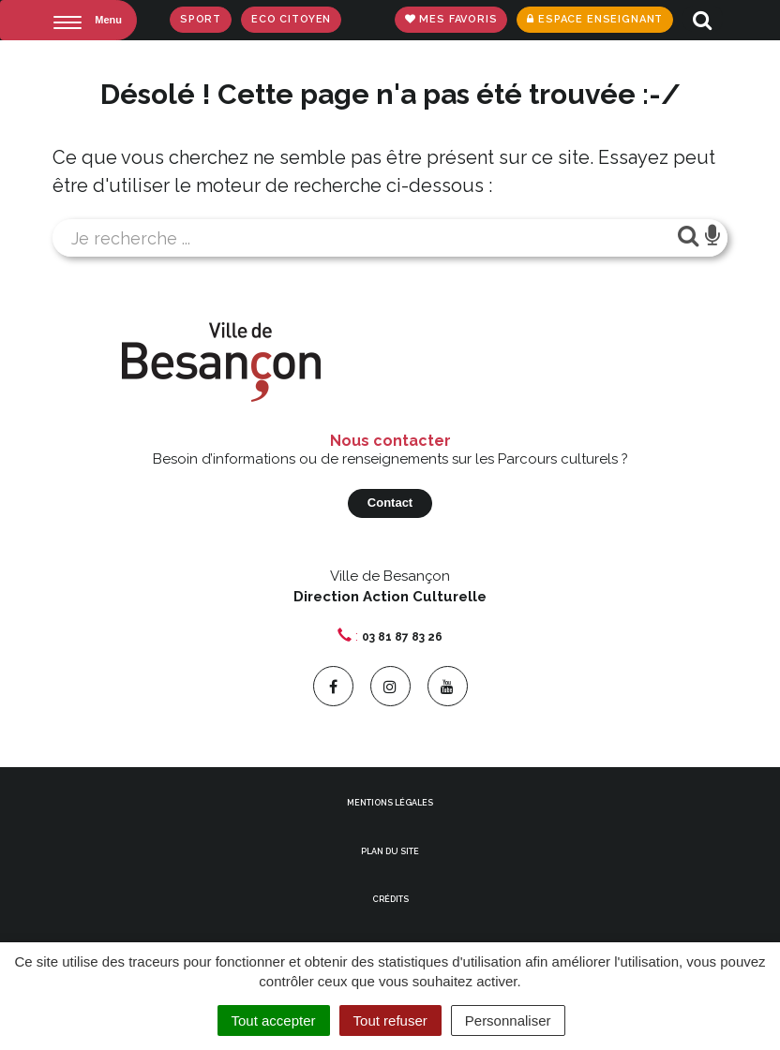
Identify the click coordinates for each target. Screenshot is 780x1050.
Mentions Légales (390, 802)
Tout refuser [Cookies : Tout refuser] (390, 1020)
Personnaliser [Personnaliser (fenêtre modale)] (508, 1020)
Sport (200, 19)
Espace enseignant (595, 19)
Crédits (390, 899)
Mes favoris (451, 19)
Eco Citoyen (291, 19)
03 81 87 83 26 (402, 636)
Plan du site (390, 851)
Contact (390, 502)
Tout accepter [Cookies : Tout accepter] (274, 1020)
